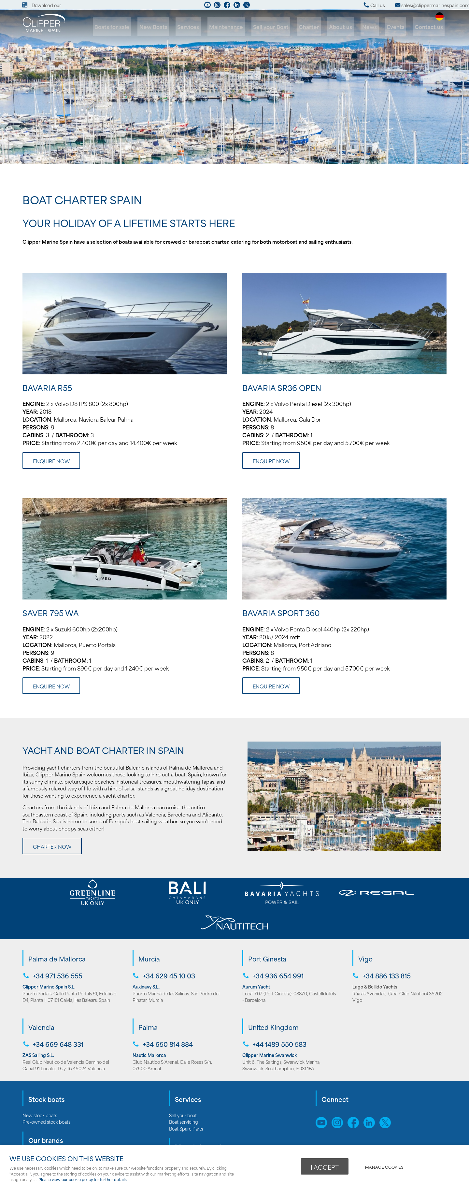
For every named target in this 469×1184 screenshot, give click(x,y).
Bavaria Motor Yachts (43, 1124)
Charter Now (52, 846)
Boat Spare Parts (186, 1096)
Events (398, 26)
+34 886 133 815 (386, 944)
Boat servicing (183, 1089)
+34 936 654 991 (277, 944)
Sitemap (326, 1116)
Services (200, 26)
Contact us (429, 26)
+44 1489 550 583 (279, 1012)
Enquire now (51, 461)
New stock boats (39, 1083)
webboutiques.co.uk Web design (376, 1137)
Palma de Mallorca (57, 928)
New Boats (166, 26)
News (373, 26)
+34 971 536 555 (57, 944)
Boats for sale (127, 26)
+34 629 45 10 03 (168, 944)
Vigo (365, 928)
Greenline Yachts (39, 1137)
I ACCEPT (325, 1166)
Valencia (41, 996)
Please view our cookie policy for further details (82, 1179)
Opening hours (184, 1144)
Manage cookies (385, 1166)
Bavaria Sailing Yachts (44, 1130)
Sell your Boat (279, 26)
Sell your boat (183, 1083)
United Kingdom (273, 996)
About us (345, 26)
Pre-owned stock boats (46, 1089)
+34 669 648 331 (57, 1012)
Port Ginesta (267, 928)
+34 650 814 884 (167, 1012)
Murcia (149, 928)
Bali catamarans (38, 1144)
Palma (148, 996)
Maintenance (236, 26)
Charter (315, 26)
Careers (177, 1137)
